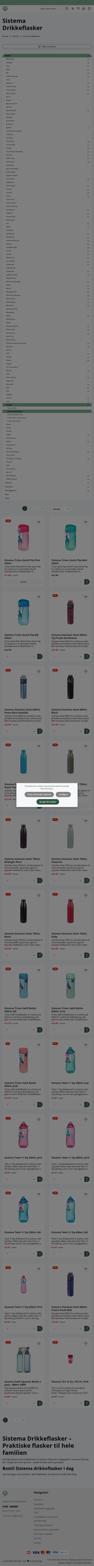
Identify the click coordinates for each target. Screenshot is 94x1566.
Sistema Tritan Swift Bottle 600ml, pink (20, 1084)
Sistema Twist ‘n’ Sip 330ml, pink (23, 1157)
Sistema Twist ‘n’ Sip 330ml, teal (70, 1083)
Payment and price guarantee (46, 1529)
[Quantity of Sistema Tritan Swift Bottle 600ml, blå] (20, 1030)
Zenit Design (37, 1561)
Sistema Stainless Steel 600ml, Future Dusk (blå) (69, 1308)
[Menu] (71, 8)
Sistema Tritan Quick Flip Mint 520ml (69, 562)
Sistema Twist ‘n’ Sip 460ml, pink (70, 1157)
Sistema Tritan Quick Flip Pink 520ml (22, 562)
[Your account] (83, 8)
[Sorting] (61, 509)
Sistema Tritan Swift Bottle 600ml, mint (67, 1010)
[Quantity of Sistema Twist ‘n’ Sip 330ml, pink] (20, 1179)
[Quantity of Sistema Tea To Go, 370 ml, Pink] (67, 1403)
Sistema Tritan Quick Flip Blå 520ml (21, 636)
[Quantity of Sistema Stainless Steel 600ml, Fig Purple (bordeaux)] (67, 656)
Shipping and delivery (43, 1525)
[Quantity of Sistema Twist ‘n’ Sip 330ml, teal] (67, 1104)
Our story (38, 1538)
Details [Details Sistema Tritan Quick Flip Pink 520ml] (23, 582)
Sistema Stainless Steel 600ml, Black (69, 711)
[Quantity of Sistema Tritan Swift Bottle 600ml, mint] (67, 1030)
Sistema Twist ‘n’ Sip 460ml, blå (69, 1232)
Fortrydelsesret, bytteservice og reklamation (46, 1519)
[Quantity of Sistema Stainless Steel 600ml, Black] (67, 731)
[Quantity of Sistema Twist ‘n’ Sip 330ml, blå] (20, 1254)
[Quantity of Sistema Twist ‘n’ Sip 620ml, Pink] (20, 1328)
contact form (16, 1515)
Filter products (47, 47)
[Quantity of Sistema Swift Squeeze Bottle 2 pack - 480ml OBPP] (20, 1403)
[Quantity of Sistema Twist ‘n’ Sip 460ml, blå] (67, 1254)
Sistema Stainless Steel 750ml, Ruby (69, 935)
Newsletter (38, 1504)
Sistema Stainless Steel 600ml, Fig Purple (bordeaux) (69, 636)
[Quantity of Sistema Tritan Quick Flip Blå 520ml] (20, 656)
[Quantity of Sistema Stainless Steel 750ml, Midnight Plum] (20, 880)
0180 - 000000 (10, 1506)
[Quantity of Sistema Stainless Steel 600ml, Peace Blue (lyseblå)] (20, 731)
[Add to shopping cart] (87, 581)
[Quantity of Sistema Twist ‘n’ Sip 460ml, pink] (67, 1179)
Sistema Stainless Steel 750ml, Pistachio (69, 860)
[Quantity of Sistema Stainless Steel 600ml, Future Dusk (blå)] (67, 1328)
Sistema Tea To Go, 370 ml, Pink (69, 1381)
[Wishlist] (77, 8)
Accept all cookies (47, 801)
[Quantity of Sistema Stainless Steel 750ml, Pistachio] (67, 880)
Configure (62, 794)
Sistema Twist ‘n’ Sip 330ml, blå (22, 1232)
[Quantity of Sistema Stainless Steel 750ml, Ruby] (67, 955)
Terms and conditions (43, 1534)
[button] (88, 56)
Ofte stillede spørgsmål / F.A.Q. (44, 1510)
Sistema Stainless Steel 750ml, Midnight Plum (22, 860)
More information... (47, 788)
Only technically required (39, 794)
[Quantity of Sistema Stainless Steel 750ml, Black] (20, 955)
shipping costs (75, 1560)
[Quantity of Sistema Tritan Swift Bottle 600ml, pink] (20, 1104)
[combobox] (50, 8)
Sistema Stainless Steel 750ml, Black (22, 935)
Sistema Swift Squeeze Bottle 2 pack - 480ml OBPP (22, 1383)
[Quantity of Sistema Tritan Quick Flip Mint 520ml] (67, 581)
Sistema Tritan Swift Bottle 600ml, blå (20, 1010)
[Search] (66, 8)
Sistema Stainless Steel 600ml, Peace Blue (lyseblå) (22, 711)
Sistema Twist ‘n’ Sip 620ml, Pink (23, 1307)
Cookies (37, 1542)
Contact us (38, 1499)
